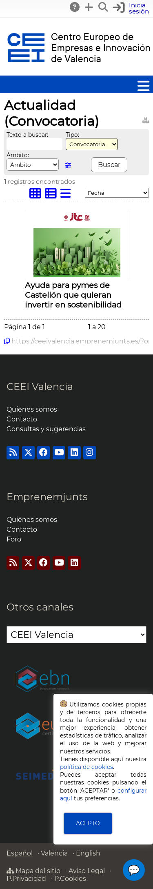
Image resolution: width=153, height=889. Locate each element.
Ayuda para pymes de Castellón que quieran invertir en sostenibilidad (73, 295)
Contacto (22, 419)
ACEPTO (88, 823)
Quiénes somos (32, 409)
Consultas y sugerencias (46, 429)
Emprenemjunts (47, 497)
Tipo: (72, 134)
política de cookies (86, 767)
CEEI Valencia (40, 386)
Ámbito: (18, 155)
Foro (14, 539)
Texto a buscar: (27, 134)
